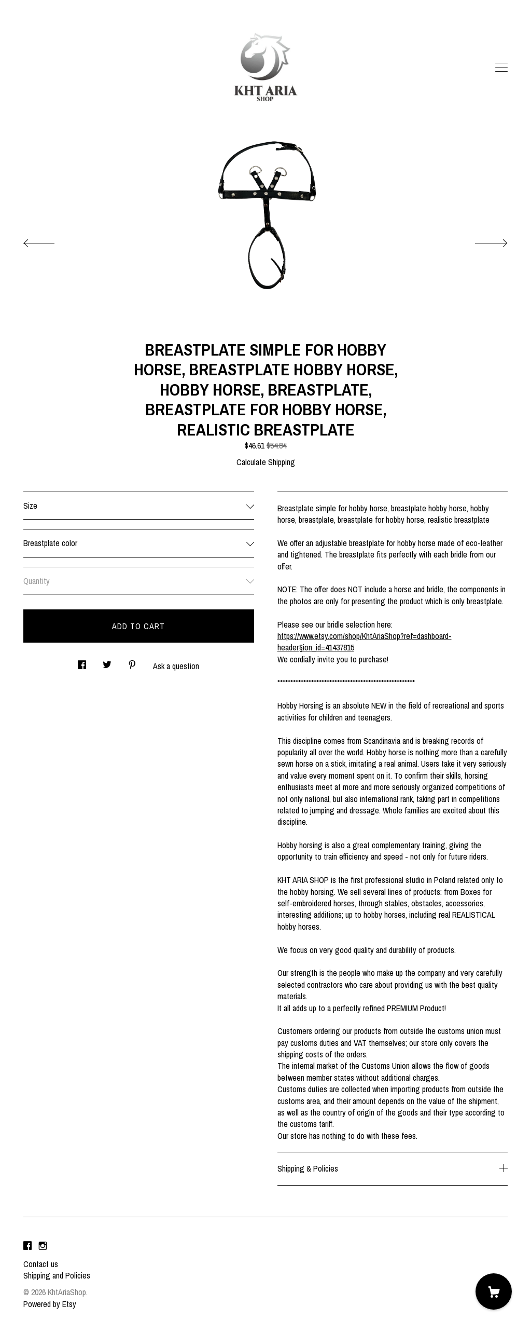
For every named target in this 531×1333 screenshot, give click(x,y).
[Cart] (494, 1291)
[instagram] (43, 1246)
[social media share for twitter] (107, 661)
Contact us (40, 1264)
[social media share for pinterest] (132, 661)
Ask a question (176, 666)
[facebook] (27, 1246)
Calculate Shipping (265, 462)
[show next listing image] (482, 240)
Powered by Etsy (49, 1304)
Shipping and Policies (56, 1275)
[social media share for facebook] (82, 661)
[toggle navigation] (501, 67)
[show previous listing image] (49, 240)
